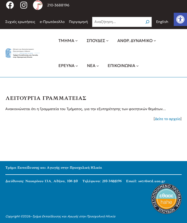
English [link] (162, 21)
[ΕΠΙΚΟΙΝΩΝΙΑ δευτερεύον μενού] (137, 65)
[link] (180, 19)
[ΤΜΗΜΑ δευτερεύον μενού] (76, 40)
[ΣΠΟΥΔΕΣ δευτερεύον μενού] (107, 40)
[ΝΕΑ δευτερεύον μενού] (97, 65)
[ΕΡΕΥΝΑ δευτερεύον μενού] (77, 65)
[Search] (147, 22)
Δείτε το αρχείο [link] (167, 118)
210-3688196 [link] (58, 5)
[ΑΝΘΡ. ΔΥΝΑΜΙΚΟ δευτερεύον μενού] (155, 40)
